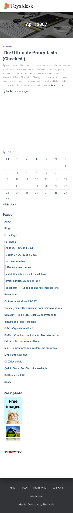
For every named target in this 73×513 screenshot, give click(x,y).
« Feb (6, 204)
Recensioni (10, 294)
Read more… (57, 85)
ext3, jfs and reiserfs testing (20, 321)
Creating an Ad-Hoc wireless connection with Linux (33, 308)
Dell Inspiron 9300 (14, 375)
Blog (7, 228)
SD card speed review (18, 267)
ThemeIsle (48, 504)
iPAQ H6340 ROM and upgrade (22, 281)
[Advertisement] (24, 120)
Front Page (10, 235)
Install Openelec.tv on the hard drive (25, 274)
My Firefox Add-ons (15, 355)
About (7, 221)
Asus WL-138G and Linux (19, 247)
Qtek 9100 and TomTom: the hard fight (25, 368)
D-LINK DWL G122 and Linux (21, 254)
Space (8, 382)
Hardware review (15, 261)
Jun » (13, 204)
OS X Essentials (13, 361)
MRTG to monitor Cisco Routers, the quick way (30, 348)
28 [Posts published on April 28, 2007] (55, 192)
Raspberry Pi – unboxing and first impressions (32, 287)
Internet (7, 46)
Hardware (10, 241)
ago (20, 91)
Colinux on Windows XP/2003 (21, 301)
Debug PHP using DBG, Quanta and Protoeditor (31, 315)
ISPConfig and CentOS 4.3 (19, 328)
